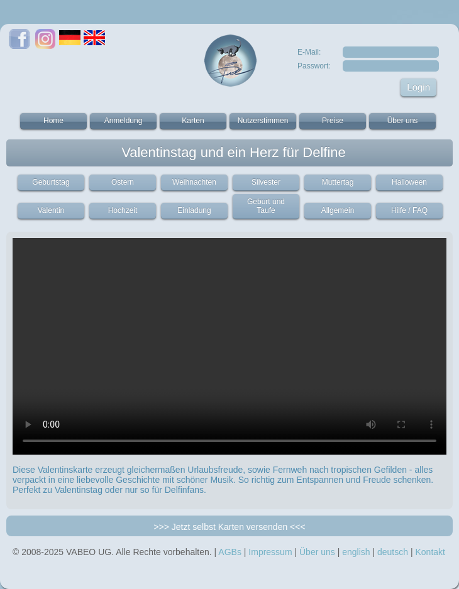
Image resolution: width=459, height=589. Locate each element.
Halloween (409, 182)
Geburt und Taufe (266, 206)
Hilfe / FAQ (409, 210)
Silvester (266, 182)
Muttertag (338, 182)
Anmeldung (123, 120)
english (356, 552)
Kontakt (430, 552)
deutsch (392, 552)
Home (53, 120)
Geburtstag (50, 182)
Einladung (194, 210)
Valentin (51, 210)
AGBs (229, 552)
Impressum (270, 552)
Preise (332, 120)
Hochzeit (123, 210)
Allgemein (338, 210)
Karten (193, 120)
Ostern (122, 182)
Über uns (402, 120)
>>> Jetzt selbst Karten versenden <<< (229, 527)
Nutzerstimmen (263, 120)
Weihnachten (194, 182)
